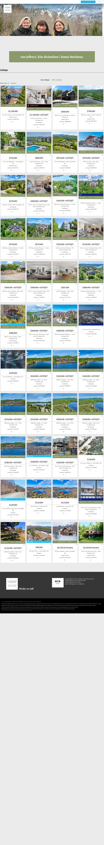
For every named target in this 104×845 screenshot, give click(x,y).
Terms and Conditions (35, 601)
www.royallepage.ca (7, 601)
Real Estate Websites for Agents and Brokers (23, 610)
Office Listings (56, 80)
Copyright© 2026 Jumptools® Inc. (8, 610)
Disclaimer (25, 601)
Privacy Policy (17, 601)
